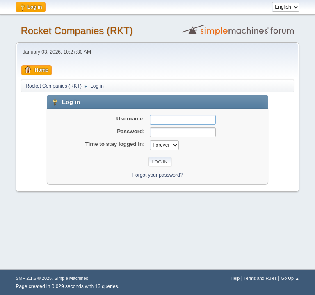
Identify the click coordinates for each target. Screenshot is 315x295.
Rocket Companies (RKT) (76, 30)
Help (235, 278)
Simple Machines (71, 278)
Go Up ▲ (290, 278)
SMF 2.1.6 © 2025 (34, 278)
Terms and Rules (260, 278)
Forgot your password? (157, 175)
